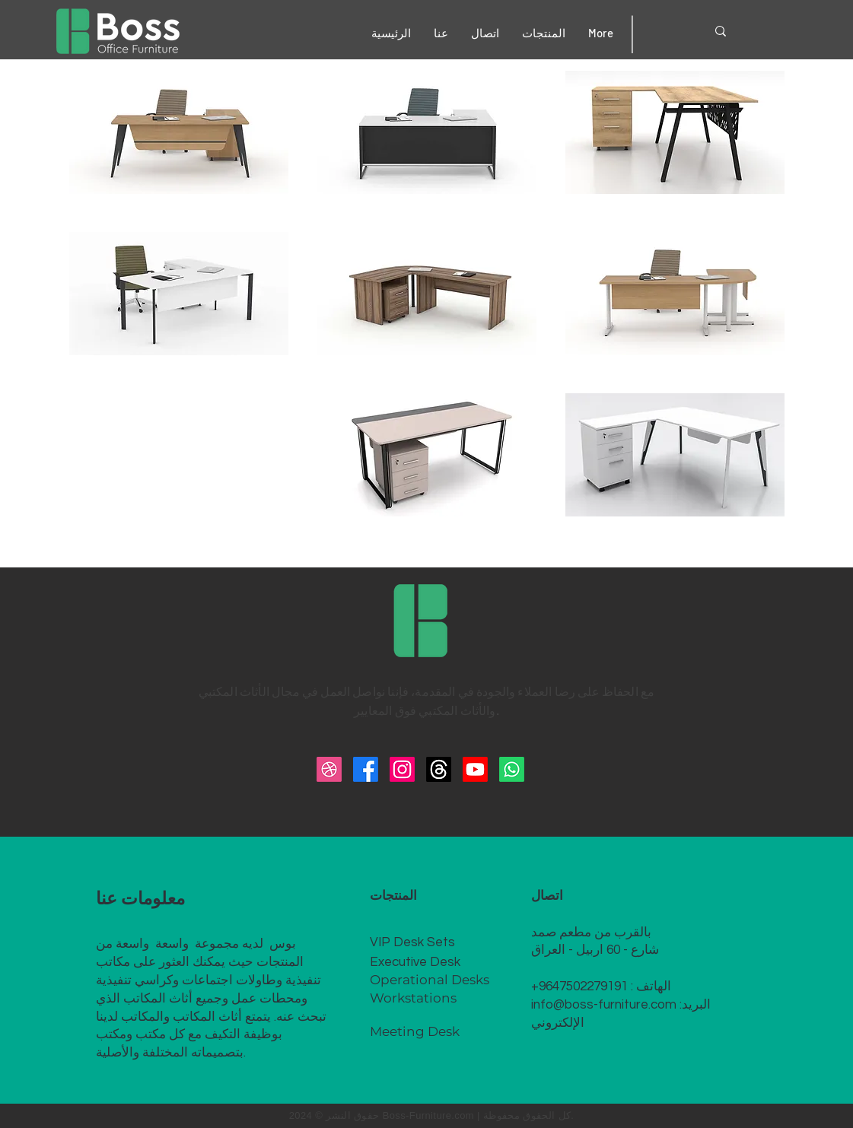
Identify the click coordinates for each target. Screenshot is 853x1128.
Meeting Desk (415, 1031)
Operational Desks (429, 979)
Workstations (413, 998)
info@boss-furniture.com (603, 1005)
